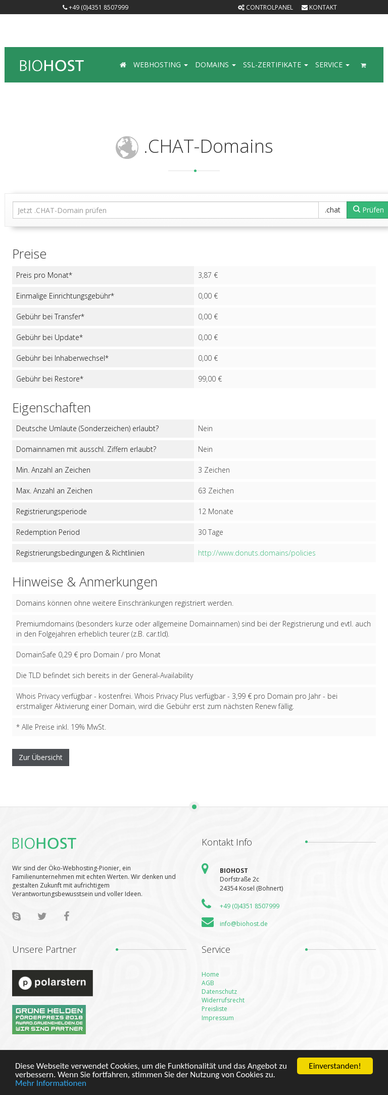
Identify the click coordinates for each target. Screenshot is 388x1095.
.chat (333, 210)
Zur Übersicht (41, 757)
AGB (208, 983)
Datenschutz (219, 991)
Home (210, 974)
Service (332, 64)
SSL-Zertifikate (275, 64)
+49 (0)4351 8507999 (95, 7)
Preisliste (214, 1008)
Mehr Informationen (50, 1083)
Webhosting (160, 64)
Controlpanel (265, 7)
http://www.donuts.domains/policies (257, 553)
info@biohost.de (244, 923)
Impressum (218, 1018)
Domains (215, 64)
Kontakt (319, 7)
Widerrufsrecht (223, 1000)
